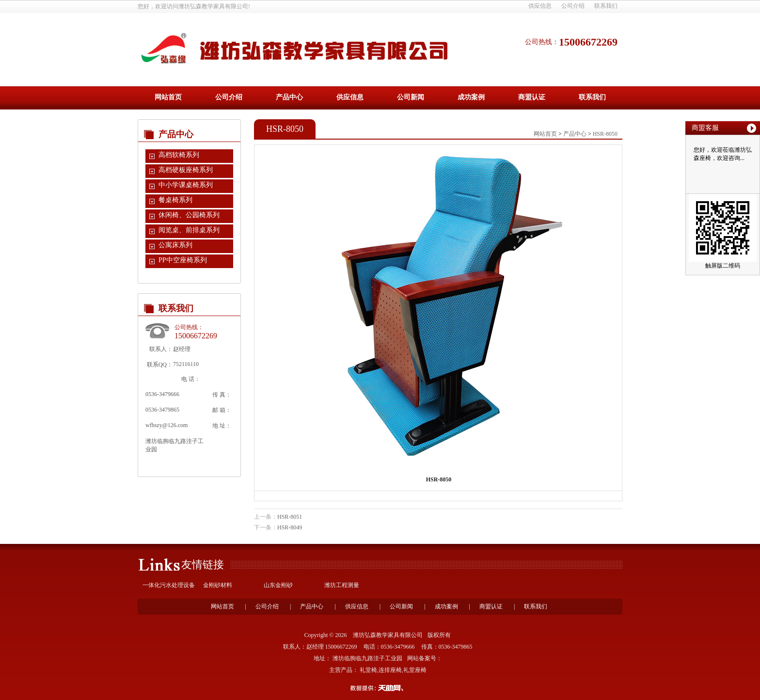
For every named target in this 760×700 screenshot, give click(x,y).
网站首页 (168, 97)
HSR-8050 (605, 133)
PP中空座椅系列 (182, 260)
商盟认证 (531, 97)
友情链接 (202, 564)
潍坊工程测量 (341, 585)
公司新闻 (410, 97)
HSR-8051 (289, 516)
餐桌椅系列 (175, 200)
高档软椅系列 (178, 155)
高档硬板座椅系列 (185, 170)
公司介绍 (573, 5)
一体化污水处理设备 (168, 585)
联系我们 (606, 5)
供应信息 (540, 5)
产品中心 (289, 97)
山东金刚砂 (278, 585)
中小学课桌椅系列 (185, 185)
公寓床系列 (175, 245)
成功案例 (471, 97)
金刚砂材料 (217, 585)
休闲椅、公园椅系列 (189, 215)
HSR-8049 (289, 527)
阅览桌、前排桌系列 (189, 230)
